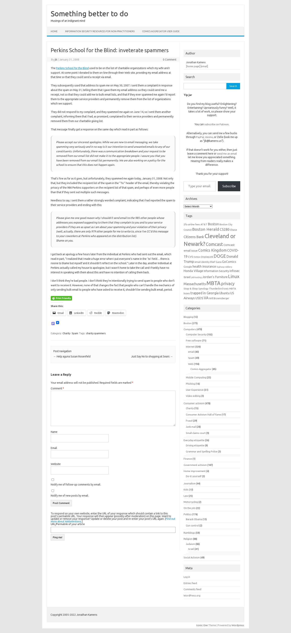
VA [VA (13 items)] (206, 298)
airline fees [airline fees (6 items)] (194, 224)
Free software (193, 340)
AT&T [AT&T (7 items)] (204, 224)
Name (54, 431)
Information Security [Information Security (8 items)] (216, 271)
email (191, 351)
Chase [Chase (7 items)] (233, 229)
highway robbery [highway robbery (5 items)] (224, 267)
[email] (204, 66)
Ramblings (189, 532)
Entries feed (190, 583)
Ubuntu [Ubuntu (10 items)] (224, 293)
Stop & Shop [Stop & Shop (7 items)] (191, 288)
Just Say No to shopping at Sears (152, 356)
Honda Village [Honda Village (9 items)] (193, 271)
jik (56, 59)
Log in (187, 577)
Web (190, 364)
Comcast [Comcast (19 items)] (214, 244)
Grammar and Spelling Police (201, 451)
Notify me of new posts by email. (70, 495)
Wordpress (238, 625)
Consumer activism (194, 403)
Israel (191, 549)
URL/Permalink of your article (68, 524)
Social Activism (192, 557)
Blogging (188, 317)
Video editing (193, 396)
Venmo (209, 137)
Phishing (190, 383)
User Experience (195, 389)
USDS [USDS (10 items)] (199, 298)
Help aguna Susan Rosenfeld (71, 356)
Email (54, 448)
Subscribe (229, 186)
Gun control (192, 525)
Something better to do (89, 14)
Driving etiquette (195, 445)
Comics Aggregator (201, 369)
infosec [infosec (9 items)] (235, 271)
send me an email (227, 153)
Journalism (190, 483)
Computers (190, 329)
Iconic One (202, 625)
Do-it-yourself (193, 476)
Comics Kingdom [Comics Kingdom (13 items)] (212, 250)
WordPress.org (192, 595)
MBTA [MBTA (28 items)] (213, 283)
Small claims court (196, 433)
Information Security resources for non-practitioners (100, 31)
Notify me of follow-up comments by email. (76, 484)
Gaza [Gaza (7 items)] (218, 261)
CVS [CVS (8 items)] (190, 256)
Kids (186, 489)
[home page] (193, 66)
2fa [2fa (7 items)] (185, 224)
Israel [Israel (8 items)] (187, 277)
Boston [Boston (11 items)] (213, 224)
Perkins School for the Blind (72, 68)
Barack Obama (194, 519)
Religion (188, 538)
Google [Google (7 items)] (188, 266)
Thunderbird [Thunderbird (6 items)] (216, 288)
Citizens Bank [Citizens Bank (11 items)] (194, 237)
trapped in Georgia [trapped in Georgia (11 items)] (204, 293)
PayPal (200, 137)
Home (54, 31)
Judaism (190, 544)
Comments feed (192, 589)
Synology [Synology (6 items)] (203, 288)
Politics (188, 514)
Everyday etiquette (194, 440)
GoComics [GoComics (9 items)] (229, 261)
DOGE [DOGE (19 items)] (220, 256)
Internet (190, 346)
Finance (188, 458)
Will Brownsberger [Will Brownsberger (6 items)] (219, 298)
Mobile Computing (196, 377)
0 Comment (169, 59)
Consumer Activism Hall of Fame (203, 414)
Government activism (195, 465)
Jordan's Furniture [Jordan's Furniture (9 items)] (215, 277)
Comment (57, 388)
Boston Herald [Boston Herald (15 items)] (205, 229)
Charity (66, 333)
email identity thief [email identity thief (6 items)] (205, 262)
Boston (188, 323)
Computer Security (196, 334)
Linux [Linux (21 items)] (233, 276)
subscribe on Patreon (216, 124)
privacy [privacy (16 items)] (228, 283)
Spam (75, 333)
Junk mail (191, 426)
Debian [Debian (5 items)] (197, 257)
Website (56, 464)
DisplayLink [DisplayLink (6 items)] (207, 256)
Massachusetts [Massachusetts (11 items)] (195, 284)
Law (186, 495)
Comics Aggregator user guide (161, 31)
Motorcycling (191, 502)
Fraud (189, 420)
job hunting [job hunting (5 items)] (196, 277)
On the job (189, 508)
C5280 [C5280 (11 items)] (224, 229)
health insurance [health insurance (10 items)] (204, 266)
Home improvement (195, 471)
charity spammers (96, 333)
